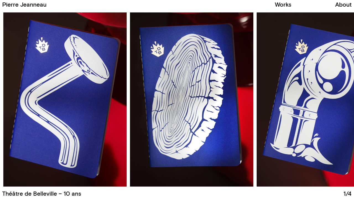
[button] (264, 99)
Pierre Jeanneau (24, 5)
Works (283, 5)
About (343, 5)
